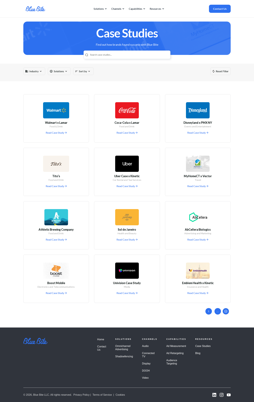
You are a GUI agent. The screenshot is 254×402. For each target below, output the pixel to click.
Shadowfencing (124, 356)
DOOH (146, 370)
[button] (100, 8)
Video (145, 377)
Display (146, 363)
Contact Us (220, 8)
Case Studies (203, 346)
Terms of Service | (103, 394)
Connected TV (148, 355)
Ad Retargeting (175, 353)
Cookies (120, 394)
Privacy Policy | (82, 394)
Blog (197, 353)
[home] (35, 9)
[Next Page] (226, 311)
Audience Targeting (171, 362)
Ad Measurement (176, 346)
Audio (145, 346)
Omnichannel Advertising (122, 348)
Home (100, 339)
